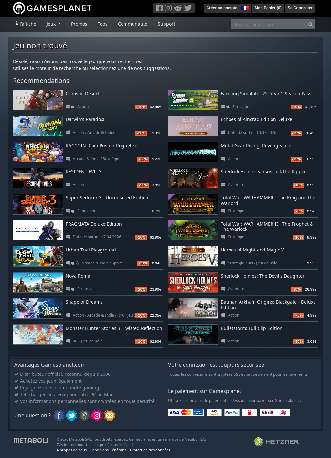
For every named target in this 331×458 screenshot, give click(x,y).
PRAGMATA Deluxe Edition (94, 224)
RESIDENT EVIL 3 (83, 171)
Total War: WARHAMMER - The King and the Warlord (268, 200)
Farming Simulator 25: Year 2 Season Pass (266, 93)
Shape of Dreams (84, 302)
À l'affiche (26, 24)
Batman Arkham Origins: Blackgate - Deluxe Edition (268, 304)
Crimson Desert (82, 93)
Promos (79, 24)
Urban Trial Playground (91, 250)
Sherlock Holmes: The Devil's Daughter (262, 276)
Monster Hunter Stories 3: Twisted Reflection (114, 328)
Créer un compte (222, 8)
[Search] (310, 24)
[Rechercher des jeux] (268, 24)
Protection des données (150, 449)
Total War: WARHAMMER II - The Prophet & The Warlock (267, 226)
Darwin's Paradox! (85, 119)
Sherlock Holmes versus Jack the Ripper (263, 171)
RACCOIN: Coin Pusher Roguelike (101, 145)
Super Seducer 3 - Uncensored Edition (107, 198)
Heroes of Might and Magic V (252, 250)
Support (166, 24)
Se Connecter (300, 8)
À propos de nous (72, 449)
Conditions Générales (108, 449)
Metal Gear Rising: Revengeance (256, 145)
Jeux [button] (52, 24)
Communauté (132, 24)
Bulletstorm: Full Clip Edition (252, 328)
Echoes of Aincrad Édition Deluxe (256, 119)
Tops (103, 24)
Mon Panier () (268, 8)
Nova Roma (78, 276)
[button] (244, 7)
